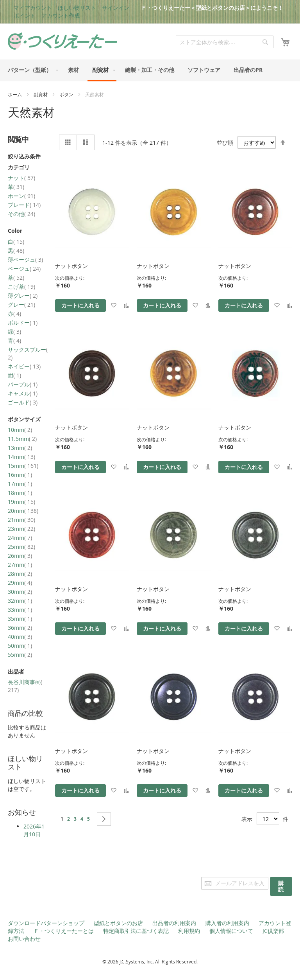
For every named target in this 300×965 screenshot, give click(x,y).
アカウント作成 (60, 15)
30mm (20, 591)
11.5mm (22, 438)
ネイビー (24, 366)
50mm (20, 645)
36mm (20, 627)
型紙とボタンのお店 (118, 923)
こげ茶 (21, 286)
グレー (21, 304)
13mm (20, 447)
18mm (20, 492)
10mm (20, 429)
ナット (21, 177)
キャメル (23, 393)
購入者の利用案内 (227, 923)
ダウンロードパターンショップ (46, 923)
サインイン (115, 7)
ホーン (21, 195)
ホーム (15, 94)
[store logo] (62, 41)
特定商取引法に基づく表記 (136, 930)
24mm (20, 537)
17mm (20, 483)
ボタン (67, 94)
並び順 (225, 142)
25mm (21, 546)
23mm (21, 528)
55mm (20, 654)
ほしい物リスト (77, 7)
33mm (20, 609)
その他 (21, 213)
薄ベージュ (25, 259)
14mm (21, 456)
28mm (20, 573)
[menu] (150, 70)
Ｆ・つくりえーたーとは (64, 930)
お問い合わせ (24, 938)
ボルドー (23, 322)
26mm (20, 555)
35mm (20, 618)
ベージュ (24, 268)
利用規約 (189, 930)
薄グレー (23, 295)
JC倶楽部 (273, 930)
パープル (23, 384)
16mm (20, 474)
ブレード (24, 204)
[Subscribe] (281, 886)
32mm (20, 600)
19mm (21, 501)
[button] (113, 305)
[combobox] (224, 42)
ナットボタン (71, 266)
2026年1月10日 (34, 830)
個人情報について (231, 930)
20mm (23, 510)
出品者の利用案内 (174, 923)
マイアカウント (33, 7)
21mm (21, 519)
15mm (23, 465)
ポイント (25, 15)
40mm (20, 636)
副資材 (41, 94)
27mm (20, 564)
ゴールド (23, 402)
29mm (20, 582)
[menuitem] (31, 69)
